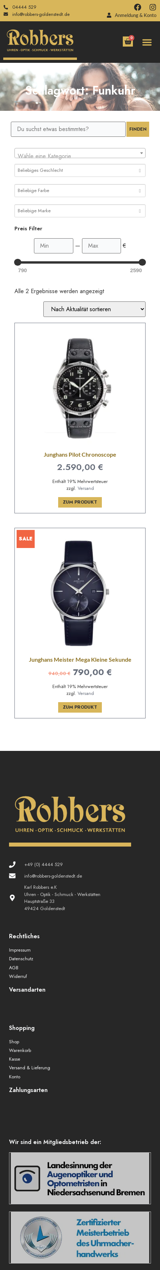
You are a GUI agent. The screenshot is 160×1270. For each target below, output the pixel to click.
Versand (86, 488)
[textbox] (80, 156)
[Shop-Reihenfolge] (94, 309)
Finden (138, 129)
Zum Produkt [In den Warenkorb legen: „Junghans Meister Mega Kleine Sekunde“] (80, 707)
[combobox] (80, 153)
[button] (147, 42)
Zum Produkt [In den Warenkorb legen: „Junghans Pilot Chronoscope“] (80, 502)
